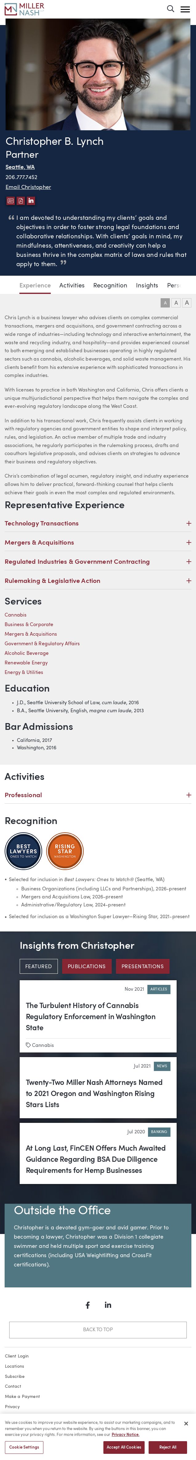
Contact (13, 1386)
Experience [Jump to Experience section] (35, 286)
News (162, 1066)
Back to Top (98, 1330)
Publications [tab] (87, 966)
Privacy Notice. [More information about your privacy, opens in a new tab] (125, 1438)
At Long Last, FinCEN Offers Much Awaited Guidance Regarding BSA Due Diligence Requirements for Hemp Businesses (96, 1160)
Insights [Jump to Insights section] (147, 286)
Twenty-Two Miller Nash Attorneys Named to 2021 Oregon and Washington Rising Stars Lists (94, 1094)
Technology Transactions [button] (98, 524)
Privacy (12, 1407)
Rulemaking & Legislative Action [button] (98, 581)
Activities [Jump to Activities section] (72, 286)
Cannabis (15, 615)
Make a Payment (22, 1397)
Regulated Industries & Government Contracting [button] (98, 562)
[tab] (41, 966)
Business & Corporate (29, 624)
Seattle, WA (20, 167)
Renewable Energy (26, 663)
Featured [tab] (38, 966)
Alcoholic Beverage (27, 653)
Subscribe (15, 1376)
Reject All (167, 1451)
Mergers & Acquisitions (31, 634)
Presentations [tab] (143, 966)
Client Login (17, 1356)
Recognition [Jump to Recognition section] (110, 286)
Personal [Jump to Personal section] (179, 286)
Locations (14, 1366)
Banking (159, 1132)
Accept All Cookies (124, 1451)
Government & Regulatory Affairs (42, 644)
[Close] (186, 1426)
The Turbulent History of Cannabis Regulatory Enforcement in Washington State (91, 1017)
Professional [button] (98, 795)
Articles (158, 989)
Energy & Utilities (24, 672)
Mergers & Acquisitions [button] (98, 543)
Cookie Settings (24, 1451)
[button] (185, 9)
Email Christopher (28, 187)
